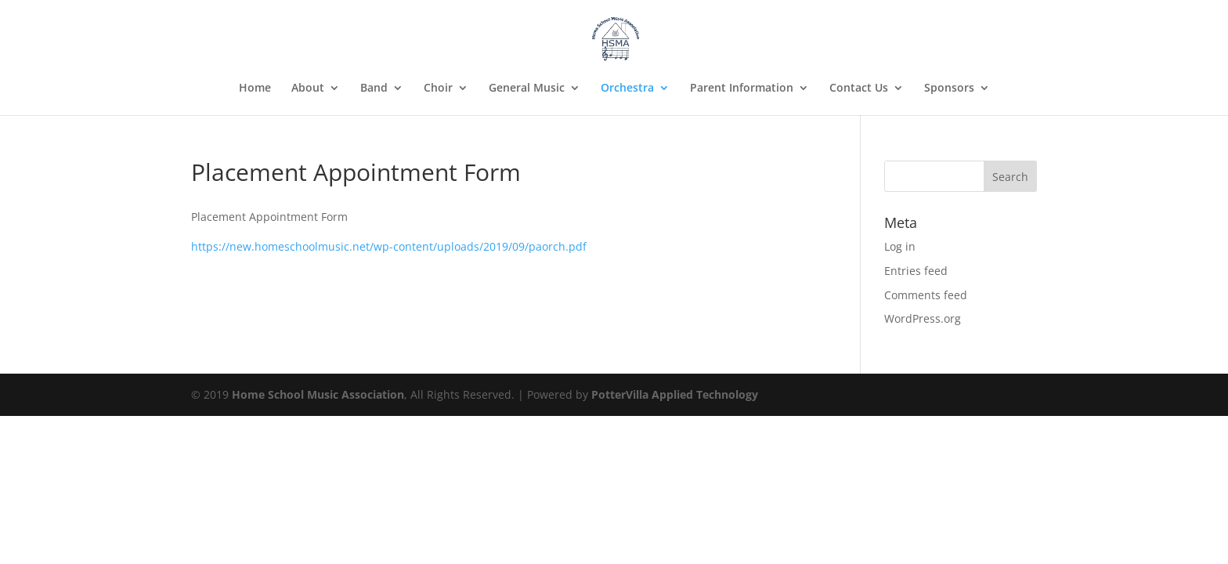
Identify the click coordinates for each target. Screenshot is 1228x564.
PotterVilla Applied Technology (674, 394)
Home (255, 88)
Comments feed (925, 294)
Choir (438, 88)
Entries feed (916, 270)
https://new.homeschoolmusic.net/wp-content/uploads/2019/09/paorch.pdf (389, 246)
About (307, 88)
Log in (900, 246)
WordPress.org (922, 318)
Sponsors (949, 88)
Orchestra (627, 88)
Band (374, 88)
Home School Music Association (318, 394)
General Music (527, 88)
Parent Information (741, 88)
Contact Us (858, 88)
